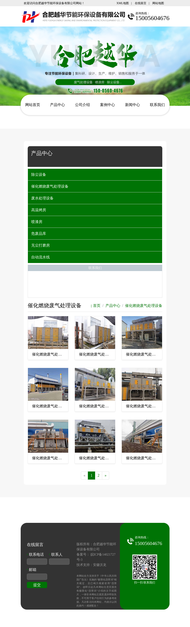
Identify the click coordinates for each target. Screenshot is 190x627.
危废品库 (38, 234)
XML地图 (122, 3)
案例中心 (107, 105)
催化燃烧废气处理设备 (49, 186)
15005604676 (148, 543)
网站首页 (32, 105)
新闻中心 (132, 105)
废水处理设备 (42, 198)
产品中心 (57, 105)
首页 (95, 306)
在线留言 (140, 3)
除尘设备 (38, 174)
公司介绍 (82, 105)
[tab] (95, 174)
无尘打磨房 (40, 245)
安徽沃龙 (99, 565)
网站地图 (158, 3)
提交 (37, 585)
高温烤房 (38, 210)
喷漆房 (36, 222)
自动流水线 (40, 257)
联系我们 (157, 105)
